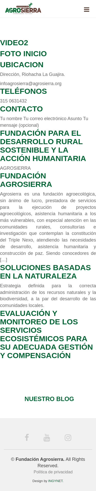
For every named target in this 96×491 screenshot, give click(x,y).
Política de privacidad (53, 472)
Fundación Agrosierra (26, 180)
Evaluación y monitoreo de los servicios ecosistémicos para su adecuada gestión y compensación (46, 334)
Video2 (14, 42)
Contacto (21, 109)
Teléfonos (23, 91)
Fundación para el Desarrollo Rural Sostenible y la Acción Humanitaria (43, 146)
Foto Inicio (23, 53)
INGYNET (55, 481)
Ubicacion (22, 64)
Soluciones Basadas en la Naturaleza (45, 271)
